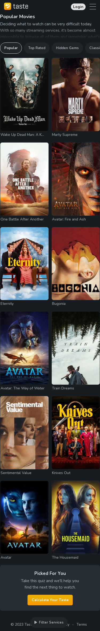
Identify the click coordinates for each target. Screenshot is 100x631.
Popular (11, 48)
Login (78, 6)
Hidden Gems (67, 48)
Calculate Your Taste (50, 599)
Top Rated (36, 48)
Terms (82, 624)
